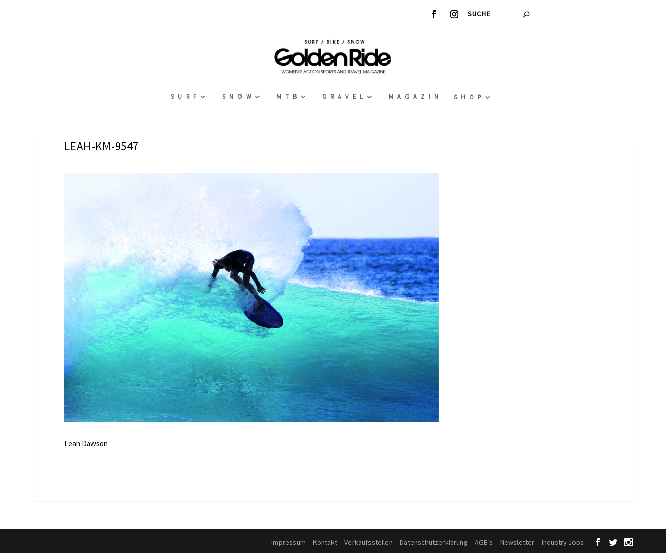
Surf (185, 96)
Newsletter (517, 542)
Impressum (288, 542)
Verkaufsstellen (368, 542)
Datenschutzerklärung (434, 542)
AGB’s (484, 542)
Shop (469, 97)
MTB (288, 96)
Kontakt (325, 542)
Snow (238, 96)
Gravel (344, 96)
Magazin (415, 96)
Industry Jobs (563, 542)
